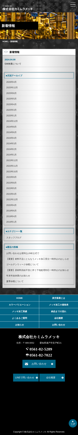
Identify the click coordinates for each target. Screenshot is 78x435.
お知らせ (19, 325)
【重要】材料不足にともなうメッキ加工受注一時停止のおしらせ (37, 259)
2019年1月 (11, 222)
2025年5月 (11, 98)
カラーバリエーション (19, 304)
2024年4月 (11, 138)
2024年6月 (11, 132)
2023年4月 (11, 194)
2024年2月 (11, 149)
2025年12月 (12, 87)
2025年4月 (11, 104)
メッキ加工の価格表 (58, 304)
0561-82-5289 (41, 349)
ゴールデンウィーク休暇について (22, 264)
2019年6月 (11, 210)
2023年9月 (11, 177)
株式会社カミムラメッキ (39, 337)
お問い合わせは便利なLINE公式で (22, 253)
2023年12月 (12, 160)
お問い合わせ (58, 325)
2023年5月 (11, 188)
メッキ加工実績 (19, 311)
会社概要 (58, 318)
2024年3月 (11, 143)
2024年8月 (11, 127)
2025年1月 (11, 115)
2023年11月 (12, 166)
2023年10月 (12, 171)
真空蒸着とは (58, 298)
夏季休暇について (15, 281)
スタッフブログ (13, 237)
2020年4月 (11, 205)
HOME (5, 41)
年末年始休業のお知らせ (18, 275)
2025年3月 (11, 110)
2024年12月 (12, 121)
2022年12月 (12, 199)
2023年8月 (11, 182)
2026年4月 (11, 82)
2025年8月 (11, 93)
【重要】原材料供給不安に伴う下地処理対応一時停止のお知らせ (37, 270)
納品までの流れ (58, 311)
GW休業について (13, 64)
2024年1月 (11, 154)
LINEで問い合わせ (24, 377)
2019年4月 (11, 216)
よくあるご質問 (19, 318)
